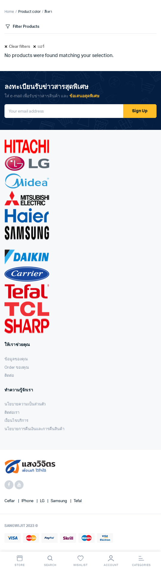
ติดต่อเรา (11, 413)
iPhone (27, 501)
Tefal (78, 501)
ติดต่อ (9, 376)
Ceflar (10, 501)
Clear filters (19, 47)
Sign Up (140, 111)
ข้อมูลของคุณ (16, 359)
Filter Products (21, 26)
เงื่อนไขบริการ (16, 421)
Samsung (59, 501)
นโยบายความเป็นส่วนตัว (25, 404)
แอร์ (41, 47)
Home (9, 11)
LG (42, 501)
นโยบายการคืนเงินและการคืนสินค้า (34, 429)
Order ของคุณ (16, 368)
